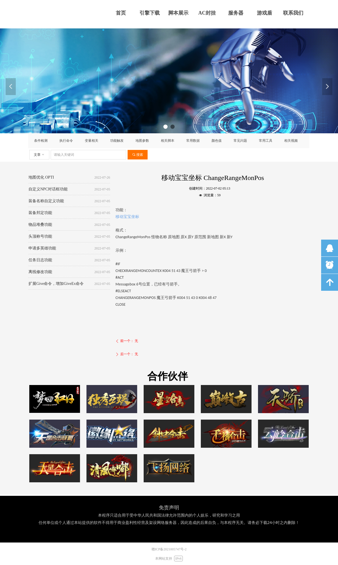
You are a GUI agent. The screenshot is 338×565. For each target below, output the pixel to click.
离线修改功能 (40, 272)
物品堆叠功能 (40, 225)
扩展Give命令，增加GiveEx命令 (56, 284)
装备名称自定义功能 (46, 201)
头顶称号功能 (40, 237)
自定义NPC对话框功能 (48, 190)
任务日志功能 (40, 260)
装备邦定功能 (40, 213)
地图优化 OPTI (41, 178)
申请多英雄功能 (42, 249)
